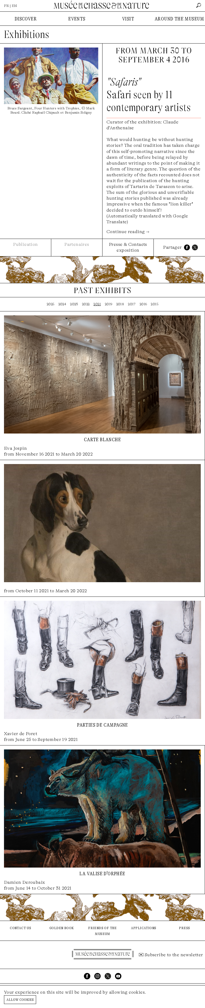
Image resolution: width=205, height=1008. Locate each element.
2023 (74, 304)
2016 (143, 304)
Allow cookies (20, 999)
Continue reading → (127, 231)
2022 (86, 304)
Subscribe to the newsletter (174, 954)
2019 (108, 304)
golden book (61, 927)
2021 (97, 304)
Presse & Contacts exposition (128, 247)
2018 (120, 304)
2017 (132, 304)
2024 (62, 304)
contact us (20, 927)
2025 (50, 304)
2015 (154, 304)
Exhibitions (26, 34)
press (184, 927)
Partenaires (76, 244)
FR (6, 6)
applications (143, 927)
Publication (25, 244)
